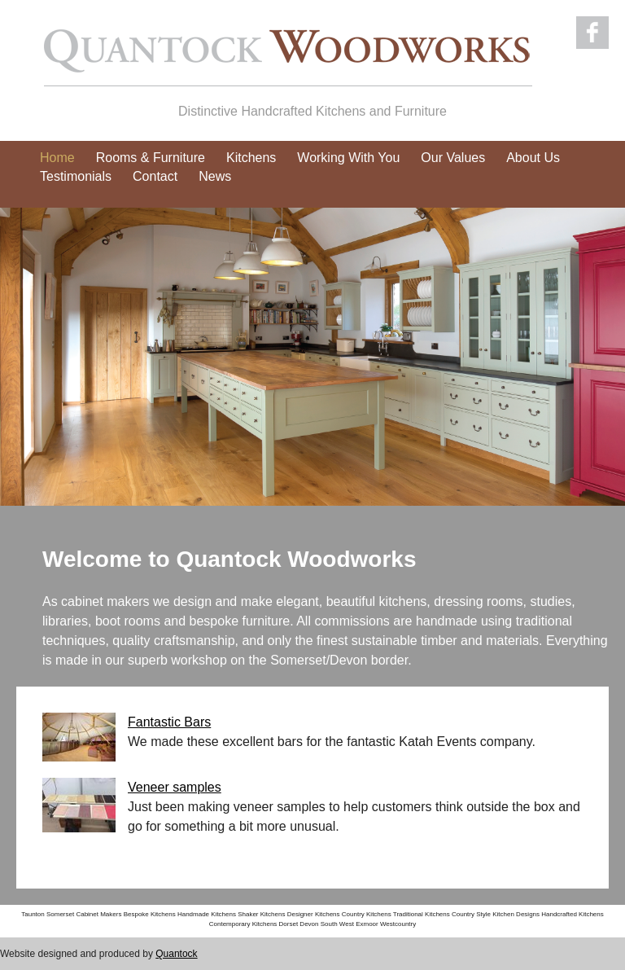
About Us (533, 158)
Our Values (453, 158)
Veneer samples (174, 787)
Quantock (176, 953)
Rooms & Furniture (150, 158)
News (215, 176)
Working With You (348, 158)
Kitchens (251, 158)
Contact (155, 176)
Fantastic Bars (169, 722)
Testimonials (75, 176)
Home (57, 158)
